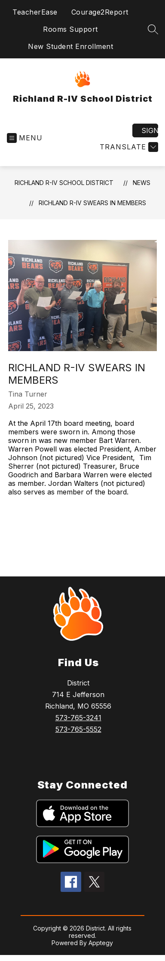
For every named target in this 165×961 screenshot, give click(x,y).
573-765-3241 (78, 717)
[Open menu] (25, 138)
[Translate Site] (128, 147)
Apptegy (101, 942)
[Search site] (153, 29)
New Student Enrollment (70, 46)
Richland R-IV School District (64, 182)
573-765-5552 (78, 729)
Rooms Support (70, 29)
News (141, 182)
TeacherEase (35, 12)
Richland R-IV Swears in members (92, 202)
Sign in (149, 130)
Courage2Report (99, 12)
